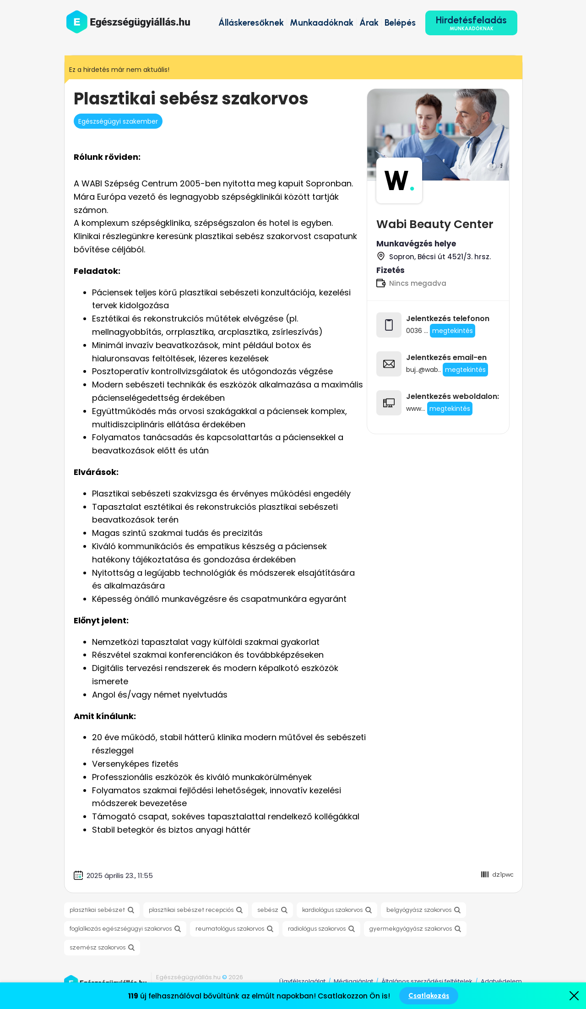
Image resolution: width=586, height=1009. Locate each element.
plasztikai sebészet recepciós (191, 910)
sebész (267, 910)
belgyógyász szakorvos (418, 910)
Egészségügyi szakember (118, 121)
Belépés (400, 22)
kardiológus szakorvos (332, 910)
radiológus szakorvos (317, 929)
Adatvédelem (501, 981)
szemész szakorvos (97, 947)
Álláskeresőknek (251, 22)
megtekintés (449, 408)
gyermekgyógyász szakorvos (410, 929)
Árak (369, 22)
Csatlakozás (428, 996)
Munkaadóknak (321, 22)
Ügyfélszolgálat (302, 981)
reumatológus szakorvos (229, 929)
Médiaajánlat (353, 981)
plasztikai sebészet (97, 910)
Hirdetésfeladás (471, 23)
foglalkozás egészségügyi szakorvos (121, 929)
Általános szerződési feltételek (426, 981)
